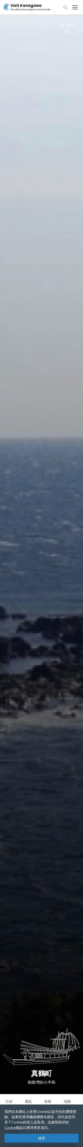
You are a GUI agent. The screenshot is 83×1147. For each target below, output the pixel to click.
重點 (28, 1101)
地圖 (67, 1101)
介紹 (8, 1101)
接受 (41, 1138)
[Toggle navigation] (75, 7)
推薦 (47, 1101)
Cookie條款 (13, 1127)
